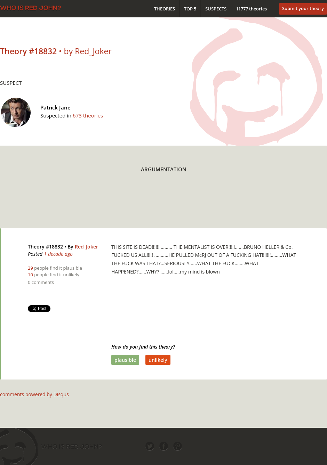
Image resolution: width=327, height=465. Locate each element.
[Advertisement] (163, 205)
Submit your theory (303, 8)
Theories (164, 9)
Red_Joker (86, 246)
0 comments (41, 282)
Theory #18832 (45, 246)
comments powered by (34, 394)
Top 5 (190, 9)
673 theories (88, 115)
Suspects (215, 9)
